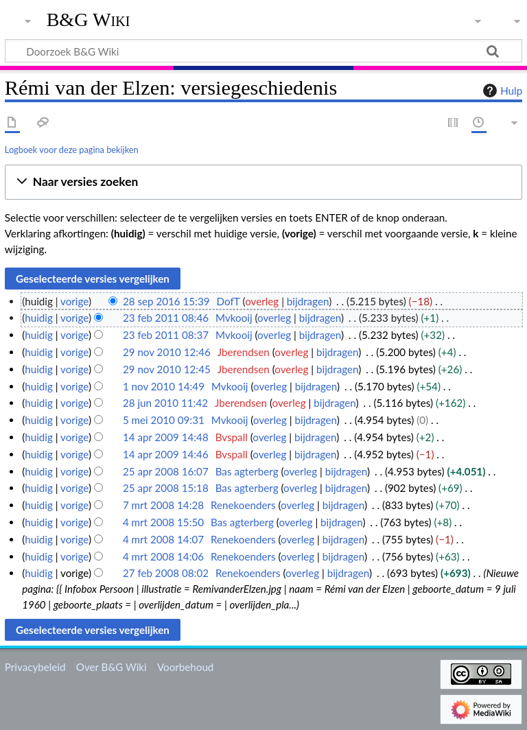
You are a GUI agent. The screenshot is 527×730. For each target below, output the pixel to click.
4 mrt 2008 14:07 (163, 539)
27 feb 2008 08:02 (166, 573)
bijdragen (308, 301)
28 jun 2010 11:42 (165, 403)
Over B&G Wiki (111, 667)
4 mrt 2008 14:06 (163, 556)
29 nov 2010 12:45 (167, 369)
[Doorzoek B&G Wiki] (263, 51)
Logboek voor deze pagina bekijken (72, 149)
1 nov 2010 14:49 (163, 386)
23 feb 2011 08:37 (166, 335)
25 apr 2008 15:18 (166, 488)
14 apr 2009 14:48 (166, 437)
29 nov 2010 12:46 (167, 352)
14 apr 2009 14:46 (166, 454)
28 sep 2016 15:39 (166, 301)
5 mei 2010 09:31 (163, 420)
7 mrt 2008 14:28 (163, 505)
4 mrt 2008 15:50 (163, 522)
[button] (263, 182)
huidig (39, 317)
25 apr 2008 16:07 (166, 471)
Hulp (501, 90)
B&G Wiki (88, 20)
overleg (262, 301)
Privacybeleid (35, 667)
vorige (74, 301)
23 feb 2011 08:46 (166, 317)
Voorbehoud (185, 667)
